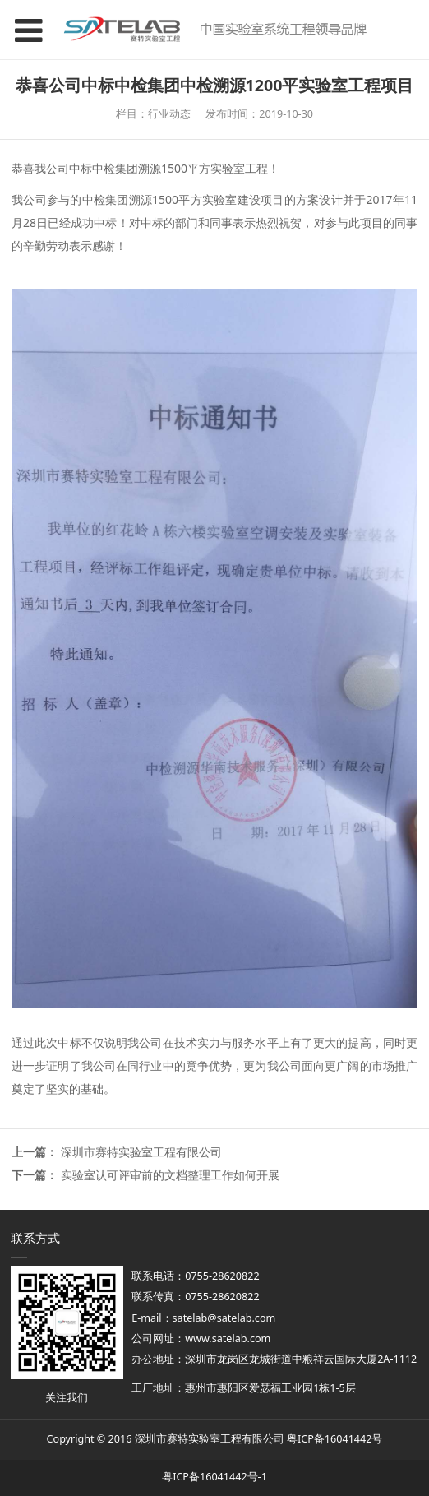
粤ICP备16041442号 (334, 1439)
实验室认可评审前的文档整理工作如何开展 (170, 1175)
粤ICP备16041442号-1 (214, 1477)
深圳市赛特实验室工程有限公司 (141, 1152)
